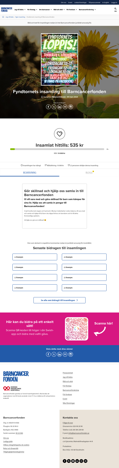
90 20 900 (19, 433)
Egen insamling (20, 17)
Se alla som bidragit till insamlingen (59, 300)
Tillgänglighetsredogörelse (13, 452)
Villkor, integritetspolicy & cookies (16, 445)
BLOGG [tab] (90, 172)
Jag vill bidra (9, 17)
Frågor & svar (68, 423)
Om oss (6, 438)
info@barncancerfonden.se (78, 433)
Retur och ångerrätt (10, 448)
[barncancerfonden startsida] (7, 9)
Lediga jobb (8, 441)
